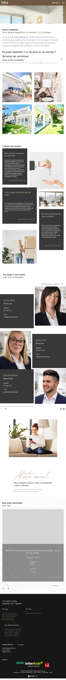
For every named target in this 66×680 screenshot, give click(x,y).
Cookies (50, 672)
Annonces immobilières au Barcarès (34, 613)
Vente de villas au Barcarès (8, 620)
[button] (6, 408)
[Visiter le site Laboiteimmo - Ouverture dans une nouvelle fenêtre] (33, 675)
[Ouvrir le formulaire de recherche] (56, 3)
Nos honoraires (17, 672)
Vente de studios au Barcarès (8, 616)
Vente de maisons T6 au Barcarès (12, 634)
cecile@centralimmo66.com (11, 317)
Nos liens (39, 672)
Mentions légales (29, 672)
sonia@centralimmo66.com (43, 357)
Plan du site (23, 672)
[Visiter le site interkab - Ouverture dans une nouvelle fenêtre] (34, 664)
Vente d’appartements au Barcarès (10, 615)
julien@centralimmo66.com (11, 392)
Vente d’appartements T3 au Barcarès (13, 631)
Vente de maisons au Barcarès (9, 613)
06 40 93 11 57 (8, 386)
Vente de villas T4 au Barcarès (11, 636)
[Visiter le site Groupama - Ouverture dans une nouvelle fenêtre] (20, 663)
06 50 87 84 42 (40, 350)
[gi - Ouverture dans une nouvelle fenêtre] (47, 665)
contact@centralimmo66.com (8, 648)
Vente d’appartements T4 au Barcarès (13, 629)
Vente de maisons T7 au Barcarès (12, 632)
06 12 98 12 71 (8, 311)
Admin (35, 672)
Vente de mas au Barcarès (8, 618)
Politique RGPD (45, 672)
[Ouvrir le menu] (63, 3)
